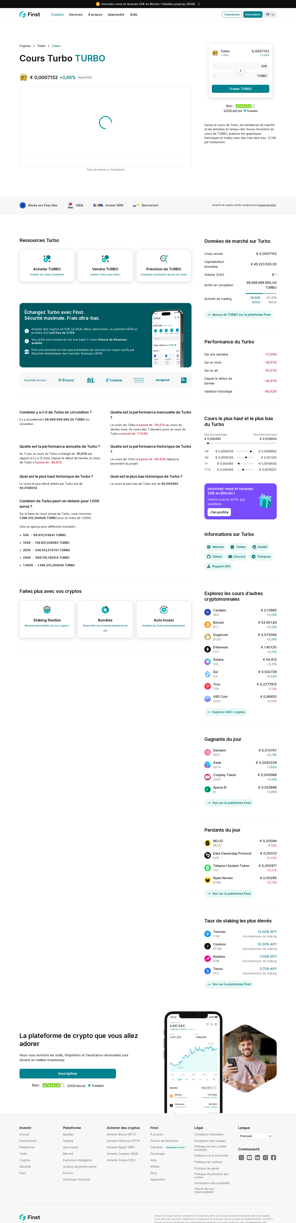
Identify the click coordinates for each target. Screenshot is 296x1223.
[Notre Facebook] (273, 1157)
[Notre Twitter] (241, 1157)
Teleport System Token (231, 866)
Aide (154, 1160)
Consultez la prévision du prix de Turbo (163, 274)
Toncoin (219, 932)
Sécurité (25, 1166)
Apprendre (158, 1179)
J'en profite (219, 512)
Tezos (218, 969)
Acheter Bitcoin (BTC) (121, 1134)
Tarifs (23, 1153)
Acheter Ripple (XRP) (121, 1147)
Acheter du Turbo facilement (47, 274)
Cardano (219, 610)
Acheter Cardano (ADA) (122, 1153)
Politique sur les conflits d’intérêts (210, 1148)
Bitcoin (218, 622)
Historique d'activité (76, 1179)
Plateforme (27, 1147)
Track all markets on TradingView (105, 169)
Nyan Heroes (223, 878)
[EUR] (240, 66)
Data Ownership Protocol (232, 853)
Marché (68, 1153)
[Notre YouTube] (249, 1157)
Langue (244, 1128)
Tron (216, 684)
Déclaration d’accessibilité (211, 1183)
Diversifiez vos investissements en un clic (105, 628)
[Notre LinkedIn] (257, 1157)
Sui (215, 672)
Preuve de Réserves (164, 1140)
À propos (157, 1134)
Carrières (169, 1147)
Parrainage (158, 1153)
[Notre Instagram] (265, 1157)
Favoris (68, 1173)
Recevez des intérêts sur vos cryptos (47, 625)
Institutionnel (28, 1140)
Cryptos (24, 1160)
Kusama (219, 956)
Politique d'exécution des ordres (211, 1175)
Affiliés (155, 1166)
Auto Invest (70, 1147)
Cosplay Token (224, 775)
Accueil (24, 1134)
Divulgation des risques (210, 1140)
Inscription (253, 14)
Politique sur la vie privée (211, 1155)
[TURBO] (240, 76)
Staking (68, 1140)
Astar (217, 763)
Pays (22, 1173)
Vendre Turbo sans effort (105, 274)
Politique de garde (206, 1168)
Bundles (68, 1134)
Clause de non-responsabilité (204, 1190)
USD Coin (220, 697)
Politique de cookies (208, 1162)
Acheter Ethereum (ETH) (123, 1140)
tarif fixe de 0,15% (62, 332)
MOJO (218, 841)
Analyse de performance (80, 1166)
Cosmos (219, 944)
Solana (218, 660)
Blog (154, 1173)
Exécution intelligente (77, 1160)
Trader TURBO (240, 89)
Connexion (232, 14)
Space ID (220, 787)
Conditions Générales (209, 1134)
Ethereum (220, 647)
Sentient (219, 750)
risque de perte (267, 205)
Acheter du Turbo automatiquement (163, 625)
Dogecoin (220, 635)
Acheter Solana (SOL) (121, 1160)
